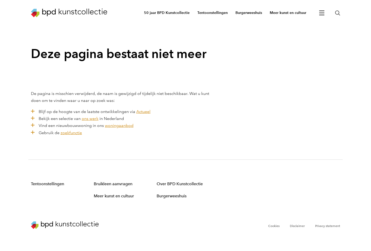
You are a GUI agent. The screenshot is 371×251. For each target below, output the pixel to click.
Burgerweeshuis (172, 195)
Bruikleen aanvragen (113, 183)
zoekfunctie (71, 132)
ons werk (90, 118)
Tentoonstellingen (47, 183)
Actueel (143, 111)
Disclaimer (297, 226)
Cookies (274, 226)
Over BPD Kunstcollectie (180, 183)
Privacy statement (327, 226)
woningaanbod (119, 125)
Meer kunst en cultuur (114, 195)
